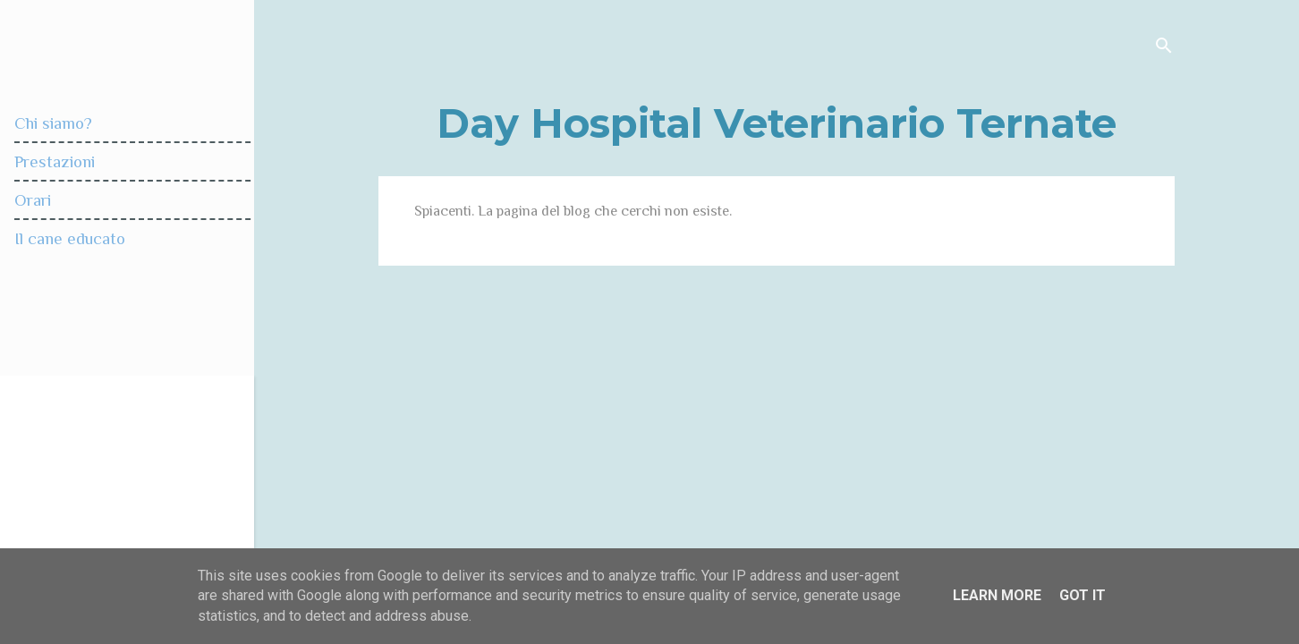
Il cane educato (69, 238)
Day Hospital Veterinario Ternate (776, 123)
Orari (32, 200)
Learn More (997, 595)
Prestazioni (54, 161)
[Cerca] (1164, 48)
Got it (1082, 595)
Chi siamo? (53, 123)
